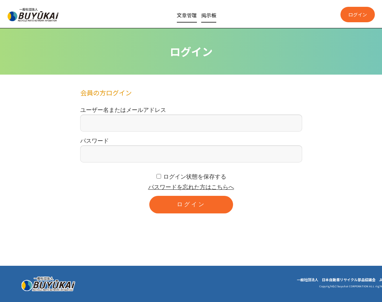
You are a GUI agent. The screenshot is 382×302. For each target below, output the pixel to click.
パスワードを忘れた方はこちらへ (191, 187)
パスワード (94, 141)
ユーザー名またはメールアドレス (123, 110)
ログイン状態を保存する (194, 177)
